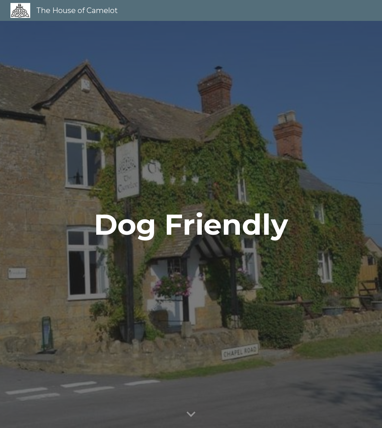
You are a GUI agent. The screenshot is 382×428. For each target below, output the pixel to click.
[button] (191, 415)
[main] (191, 224)
